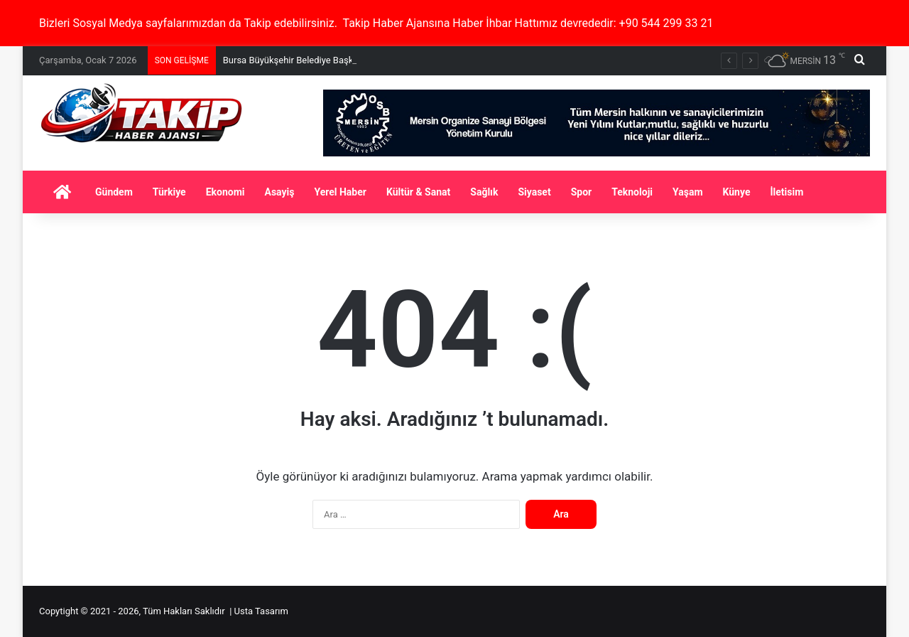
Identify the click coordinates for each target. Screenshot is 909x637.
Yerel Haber (340, 192)
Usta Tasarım (261, 611)
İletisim (786, 192)
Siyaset (534, 192)
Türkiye (169, 192)
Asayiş (280, 192)
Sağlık (484, 192)
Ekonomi (225, 192)
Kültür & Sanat (418, 192)
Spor (581, 192)
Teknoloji (632, 192)
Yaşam (688, 192)
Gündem (114, 192)
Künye (737, 192)
